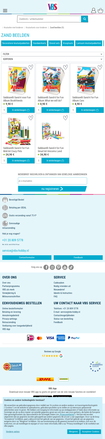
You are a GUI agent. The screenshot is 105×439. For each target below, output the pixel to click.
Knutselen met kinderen (13, 27)
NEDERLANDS (52, 407)
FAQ (55, 296)
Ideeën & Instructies (63, 293)
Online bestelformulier (12, 308)
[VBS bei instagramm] (52, 267)
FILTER (6, 54)
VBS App (6, 329)
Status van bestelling (63, 318)
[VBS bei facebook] (46, 267)
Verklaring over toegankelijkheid (17, 325)
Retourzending (9, 322)
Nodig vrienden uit (62, 286)
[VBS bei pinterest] (58, 267)
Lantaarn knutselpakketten (88, 43)
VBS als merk (8, 289)
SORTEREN (8, 59)
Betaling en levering (11, 312)
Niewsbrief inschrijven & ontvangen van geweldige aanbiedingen (52, 174)
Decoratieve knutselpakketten (16, 43)
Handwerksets (39, 43)
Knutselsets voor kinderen (36, 27)
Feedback (78, 257)
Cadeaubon (59, 282)
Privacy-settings (9, 318)
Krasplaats (68, 43)
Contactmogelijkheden (64, 315)
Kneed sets (54, 43)
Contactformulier (27, 257)
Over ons (6, 282)
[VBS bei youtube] (65, 267)
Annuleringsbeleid (10, 315)
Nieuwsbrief (59, 289)
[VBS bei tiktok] (71, 267)
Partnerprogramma (11, 286)
